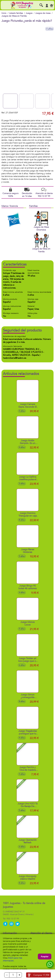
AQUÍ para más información (12, 959)
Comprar (41, 975)
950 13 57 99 (13, 918)
